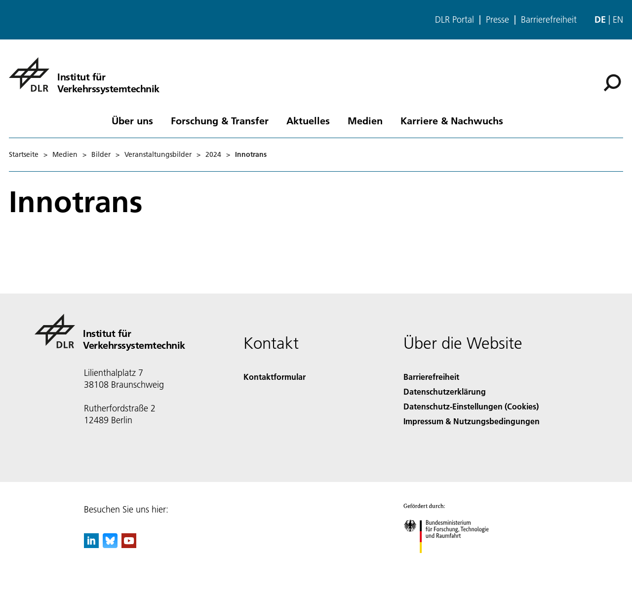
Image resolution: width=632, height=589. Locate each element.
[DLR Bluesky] (110, 545)
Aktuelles (308, 120)
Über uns (132, 120)
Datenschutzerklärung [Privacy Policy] (444, 391)
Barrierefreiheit (549, 19)
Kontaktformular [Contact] (274, 376)
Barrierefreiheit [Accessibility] (431, 376)
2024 (213, 154)
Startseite (24, 154)
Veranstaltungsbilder (158, 154)
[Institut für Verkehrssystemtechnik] (84, 74)
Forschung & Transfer (220, 120)
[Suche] (612, 83)
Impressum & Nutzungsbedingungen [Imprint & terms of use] (471, 421)
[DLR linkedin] (91, 545)
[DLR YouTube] (128, 545)
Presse (497, 19)
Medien (365, 120)
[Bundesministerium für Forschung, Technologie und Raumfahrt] (451, 561)
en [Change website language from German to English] (618, 19)
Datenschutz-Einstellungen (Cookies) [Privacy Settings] (471, 406)
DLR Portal (454, 19)
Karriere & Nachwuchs (451, 120)
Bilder (101, 154)
